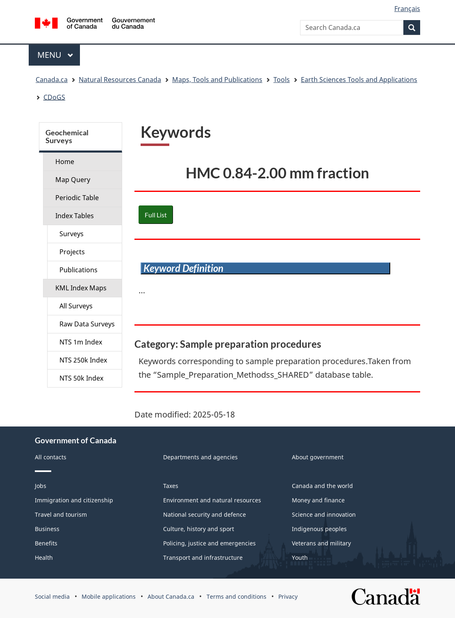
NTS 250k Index (83, 360)
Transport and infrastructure (203, 557)
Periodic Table (77, 197)
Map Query (72, 179)
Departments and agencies (200, 457)
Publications (78, 269)
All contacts (50, 457)
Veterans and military (321, 543)
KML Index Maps (81, 287)
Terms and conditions (236, 596)
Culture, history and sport (198, 529)
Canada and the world (322, 486)
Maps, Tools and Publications (217, 79)
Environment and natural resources (212, 500)
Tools (281, 79)
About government (318, 457)
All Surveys (76, 305)
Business (47, 529)
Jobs (40, 486)
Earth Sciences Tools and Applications (359, 79)
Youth (300, 557)
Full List (156, 215)
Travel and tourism (61, 514)
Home (64, 161)
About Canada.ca (171, 596)
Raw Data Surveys (87, 323)
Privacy (288, 596)
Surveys (71, 233)
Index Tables (74, 215)
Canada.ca (52, 79)
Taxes (170, 486)
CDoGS (54, 97)
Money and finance (318, 500)
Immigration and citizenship (74, 500)
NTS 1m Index (80, 342)
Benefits (46, 543)
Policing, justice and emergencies (209, 543)
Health (44, 557)
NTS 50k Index (81, 378)
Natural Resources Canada (120, 79)
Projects (72, 251)
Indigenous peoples (319, 529)
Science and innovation (324, 514)
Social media (52, 596)
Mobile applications (109, 596)
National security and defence (204, 514)
